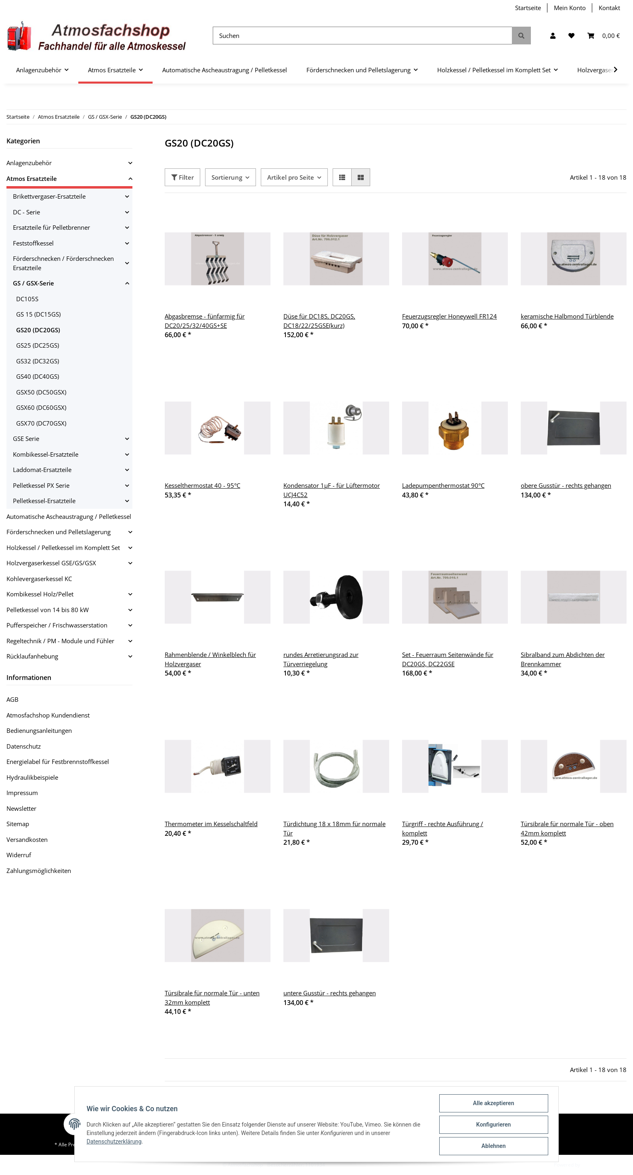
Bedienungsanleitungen (39, 730)
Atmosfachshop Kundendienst (48, 715)
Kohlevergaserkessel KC (39, 579)
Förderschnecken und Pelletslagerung (58, 532)
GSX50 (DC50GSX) (41, 392)
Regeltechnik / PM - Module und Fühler (60, 641)
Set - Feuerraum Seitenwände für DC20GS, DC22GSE (447, 659)
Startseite (528, 8)
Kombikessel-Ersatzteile (45, 454)
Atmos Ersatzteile (31, 178)
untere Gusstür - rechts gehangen (329, 993)
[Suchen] (362, 36)
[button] (553, 35)
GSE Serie (26, 438)
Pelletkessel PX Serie (41, 485)
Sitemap (17, 824)
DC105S (27, 299)
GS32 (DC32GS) (37, 361)
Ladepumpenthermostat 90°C (443, 485)
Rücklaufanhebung (32, 656)
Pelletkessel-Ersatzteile (44, 501)
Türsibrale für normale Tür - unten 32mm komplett (212, 997)
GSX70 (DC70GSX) (41, 423)
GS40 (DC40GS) (37, 376)
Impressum (22, 793)
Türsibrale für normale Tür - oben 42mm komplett (567, 828)
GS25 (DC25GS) (37, 345)
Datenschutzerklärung (115, 1142)
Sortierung (227, 177)
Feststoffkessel (33, 243)
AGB (12, 699)
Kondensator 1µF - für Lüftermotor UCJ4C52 (331, 490)
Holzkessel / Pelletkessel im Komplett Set (63, 547)
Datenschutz (23, 746)
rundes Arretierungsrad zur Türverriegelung (320, 659)
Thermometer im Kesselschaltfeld (211, 824)
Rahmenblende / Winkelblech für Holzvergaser (210, 659)
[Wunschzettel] (571, 35)
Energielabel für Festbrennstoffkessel (57, 761)
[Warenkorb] (604, 35)
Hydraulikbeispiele (32, 777)
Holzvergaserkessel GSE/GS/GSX (51, 563)
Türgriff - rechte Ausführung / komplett (442, 828)
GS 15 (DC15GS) (38, 314)
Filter (182, 177)
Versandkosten (27, 839)
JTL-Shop (591, 1164)
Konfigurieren (492, 1125)
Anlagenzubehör (29, 163)
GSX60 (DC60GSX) (41, 407)
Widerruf (18, 855)
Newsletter (21, 808)
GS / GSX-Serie (33, 283)
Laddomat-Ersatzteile (42, 470)
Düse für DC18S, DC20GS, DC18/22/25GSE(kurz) (319, 320)
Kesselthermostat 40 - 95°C (202, 485)
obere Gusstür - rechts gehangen (566, 485)
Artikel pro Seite (290, 177)
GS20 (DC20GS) (38, 330)
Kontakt (609, 8)
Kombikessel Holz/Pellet (39, 594)
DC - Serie (26, 212)
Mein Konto (570, 8)
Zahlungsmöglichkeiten (38, 871)
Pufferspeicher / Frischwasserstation (56, 625)
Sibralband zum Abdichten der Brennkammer (563, 659)
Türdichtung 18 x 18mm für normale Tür (334, 828)
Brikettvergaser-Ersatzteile (49, 196)
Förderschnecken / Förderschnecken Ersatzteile (63, 263)
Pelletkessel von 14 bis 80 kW (47, 610)
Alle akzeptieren (492, 1104)
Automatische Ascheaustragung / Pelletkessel (68, 516)
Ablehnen (492, 1146)
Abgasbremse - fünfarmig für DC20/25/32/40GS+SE (205, 320)
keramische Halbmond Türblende (567, 316)
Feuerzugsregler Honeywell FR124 (449, 316)
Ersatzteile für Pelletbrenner (51, 227)
